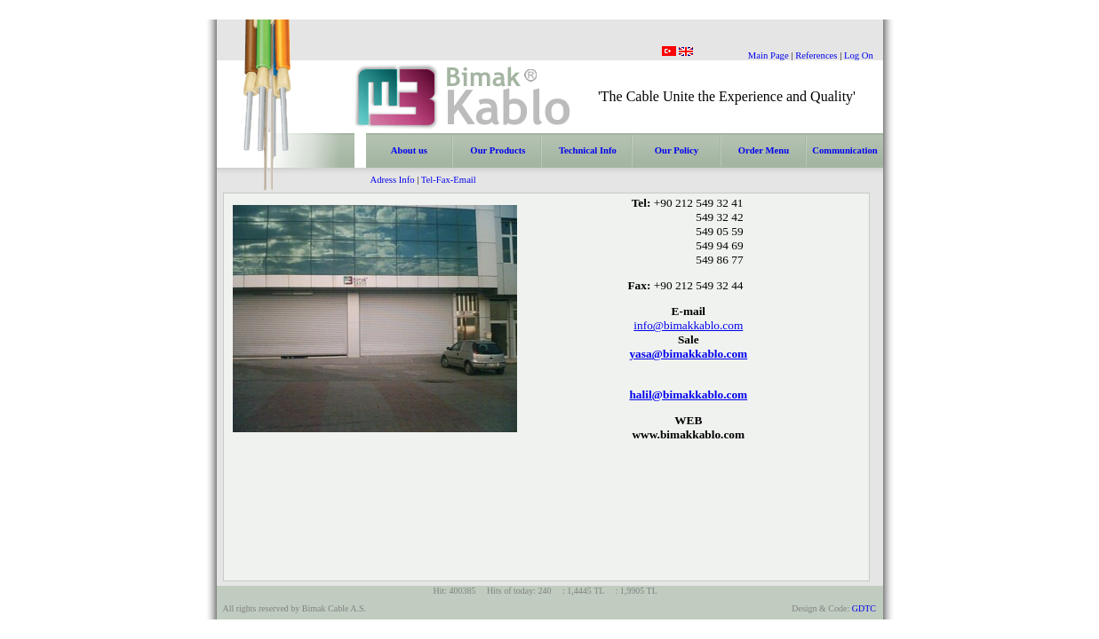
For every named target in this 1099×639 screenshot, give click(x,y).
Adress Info (392, 180)
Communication (844, 150)
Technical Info (588, 150)
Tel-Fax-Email (448, 180)
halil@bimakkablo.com (688, 394)
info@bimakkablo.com (688, 325)
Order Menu (764, 150)
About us (409, 150)
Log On (858, 55)
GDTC (864, 608)
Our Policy (676, 150)
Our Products (497, 150)
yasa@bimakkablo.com (688, 353)
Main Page (768, 55)
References (816, 55)
